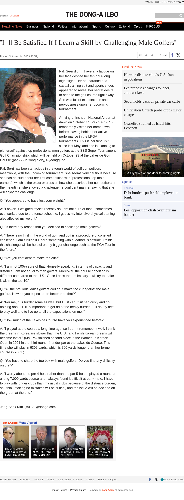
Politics (62, 26)
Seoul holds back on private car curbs (152, 101)
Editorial (124, 26)
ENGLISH (14, 16)
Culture (110, 26)
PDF (169, 2)
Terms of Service (59, 490)
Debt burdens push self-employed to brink (151, 195)
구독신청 (149, 2)
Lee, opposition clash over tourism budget (150, 212)
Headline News (12, 26)
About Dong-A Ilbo (172, 479)
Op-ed (138, 26)
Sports (96, 26)
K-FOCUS (153, 26)
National (48, 26)
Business (32, 26)
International (80, 26)
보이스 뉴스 (160, 2)
